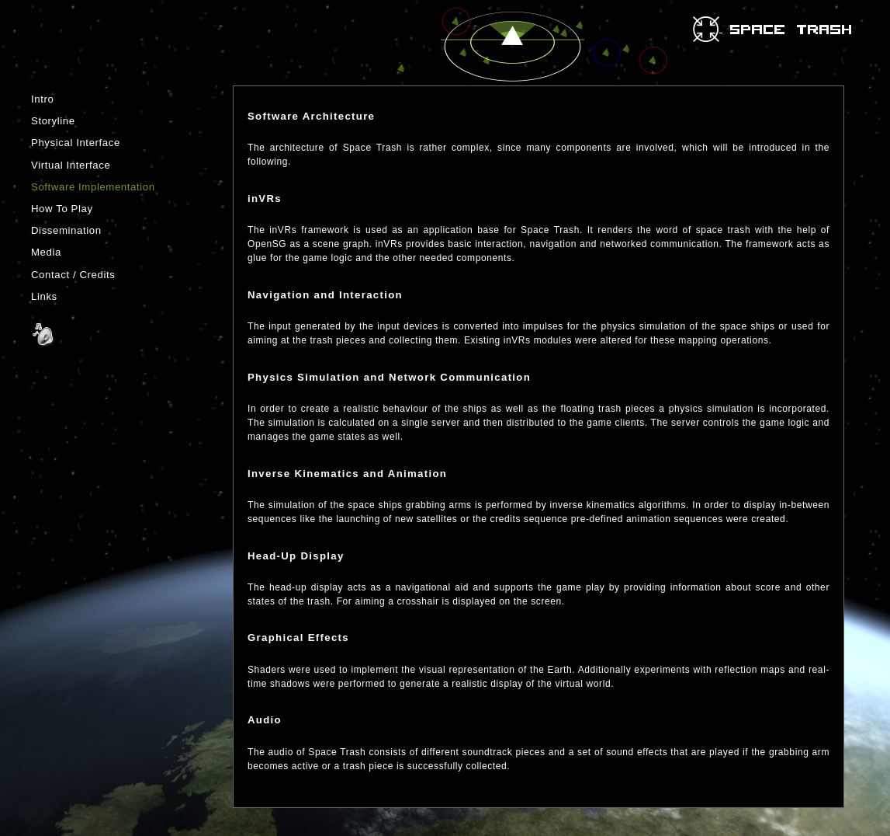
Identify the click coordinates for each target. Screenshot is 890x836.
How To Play (62, 208)
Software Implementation (93, 187)
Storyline (53, 121)
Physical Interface (75, 142)
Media (46, 252)
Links (44, 296)
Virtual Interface (70, 165)
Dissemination (66, 230)
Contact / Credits (73, 274)
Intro (42, 99)
